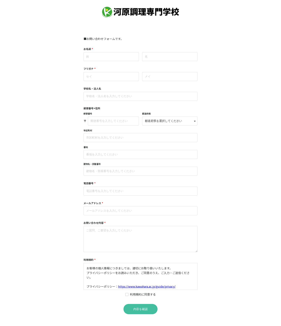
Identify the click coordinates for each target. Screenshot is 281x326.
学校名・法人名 (92, 88)
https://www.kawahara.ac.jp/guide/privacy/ (146, 286)
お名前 (88, 48)
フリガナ (90, 68)
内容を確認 (140, 309)
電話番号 (90, 183)
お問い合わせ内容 (95, 222)
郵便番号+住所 (92, 108)
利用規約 (90, 259)
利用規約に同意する (143, 294)
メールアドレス (93, 203)
